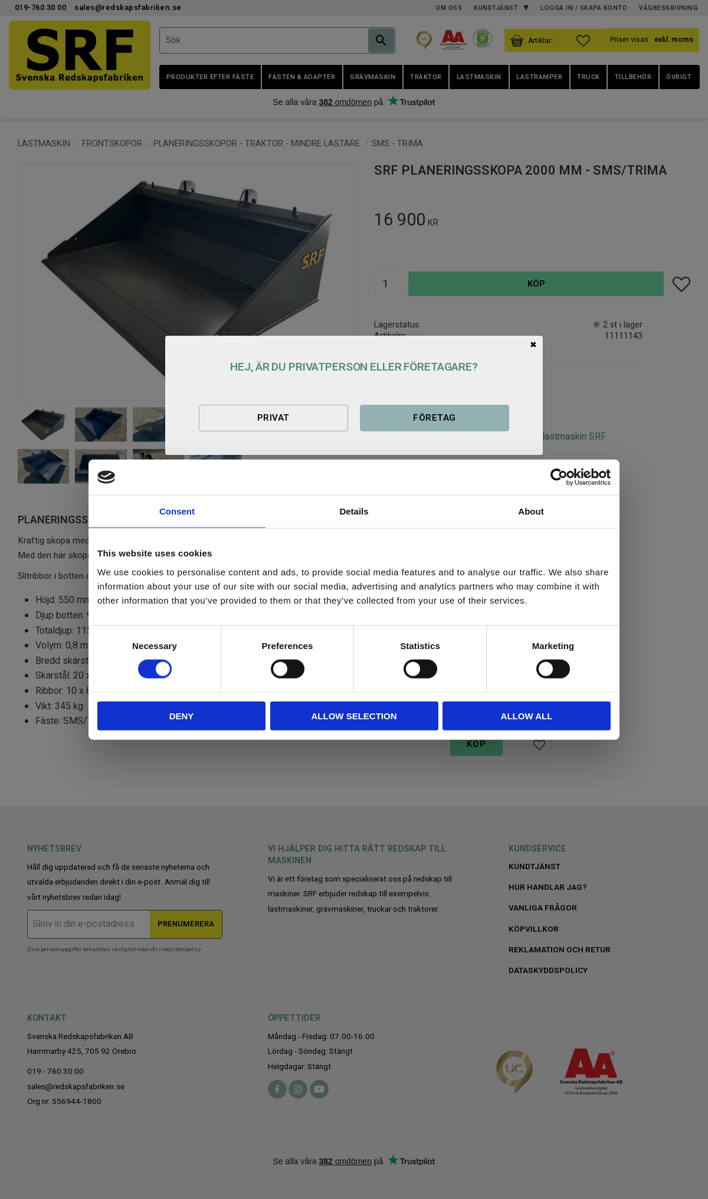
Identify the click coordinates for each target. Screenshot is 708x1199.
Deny (181, 715)
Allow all (527, 715)
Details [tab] (353, 511)
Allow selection (354, 715)
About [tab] (530, 511)
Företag (434, 417)
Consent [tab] (177, 511)
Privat (273, 417)
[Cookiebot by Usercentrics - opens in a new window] (559, 477)
